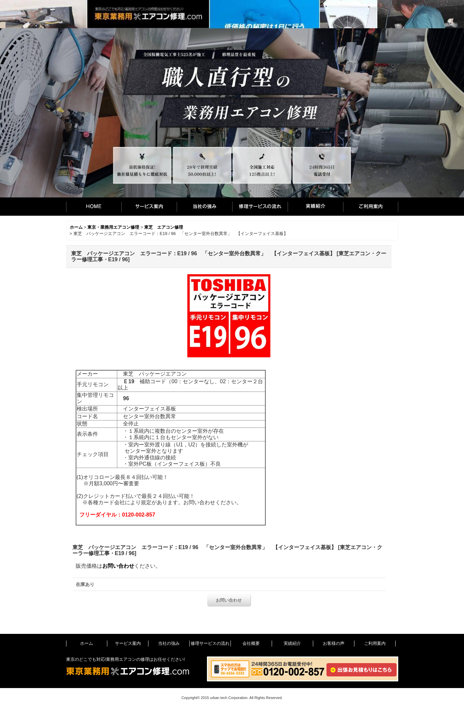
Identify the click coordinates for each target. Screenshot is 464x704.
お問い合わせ (118, 566)
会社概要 (251, 643)
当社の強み (204, 206)
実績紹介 (315, 206)
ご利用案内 (370, 206)
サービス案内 (149, 206)
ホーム (93, 206)
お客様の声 (333, 643)
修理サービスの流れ (260, 206)
